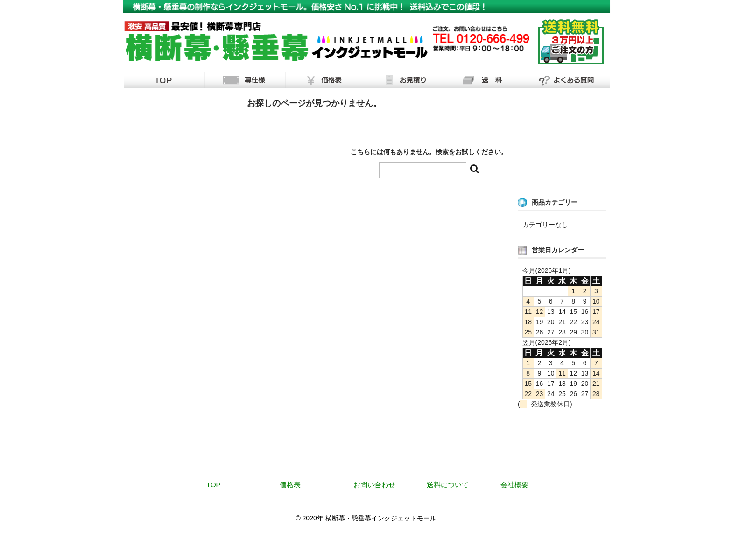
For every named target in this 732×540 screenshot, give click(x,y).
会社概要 (514, 485)
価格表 (290, 485)
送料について (448, 485)
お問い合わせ (374, 485)
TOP (213, 485)
